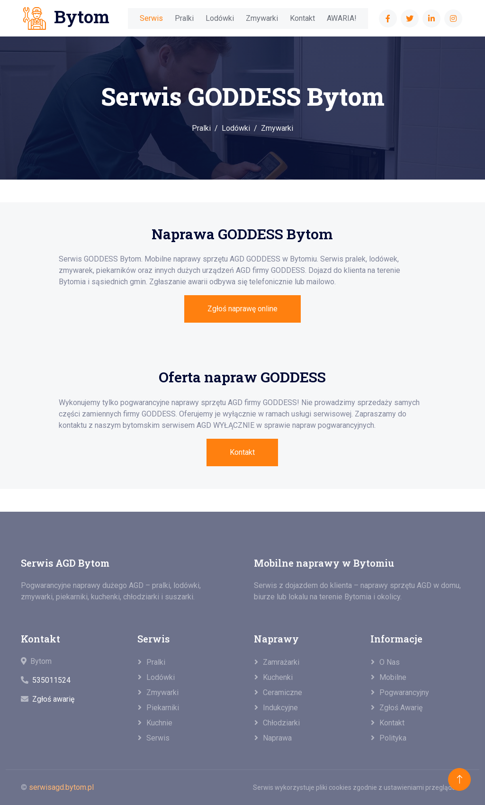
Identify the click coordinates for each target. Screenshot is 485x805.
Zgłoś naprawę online (242, 308)
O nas (389, 662)
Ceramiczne (282, 692)
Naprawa (277, 737)
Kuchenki (278, 677)
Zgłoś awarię (53, 699)
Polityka (392, 737)
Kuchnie (159, 722)
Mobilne (392, 677)
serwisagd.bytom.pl (61, 787)
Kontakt (302, 18)
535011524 (51, 680)
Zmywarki (262, 18)
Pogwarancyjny (404, 692)
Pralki (184, 18)
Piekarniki (162, 707)
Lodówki (220, 18)
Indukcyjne (280, 707)
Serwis (151, 18)
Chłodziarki (281, 722)
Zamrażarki (281, 662)
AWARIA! (342, 18)
